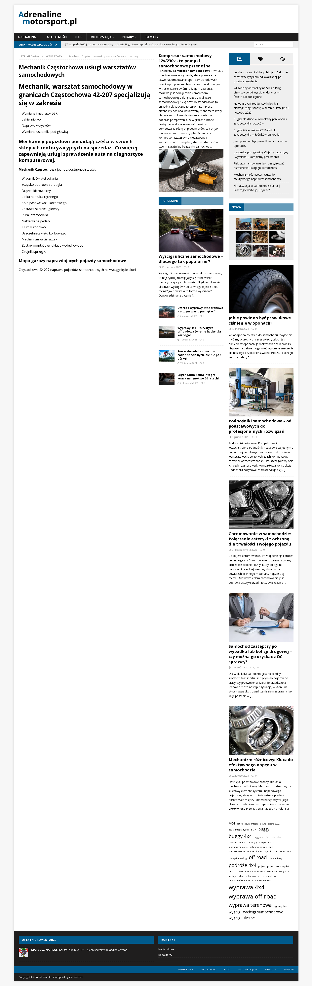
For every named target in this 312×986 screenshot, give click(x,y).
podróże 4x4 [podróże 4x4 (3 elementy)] (242, 865)
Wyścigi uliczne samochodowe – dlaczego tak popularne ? (191, 259)
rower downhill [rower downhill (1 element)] (245, 871)
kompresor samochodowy (192, 71)
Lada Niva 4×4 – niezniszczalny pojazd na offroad (97, 950)
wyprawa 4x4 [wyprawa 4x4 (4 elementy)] (246, 887)
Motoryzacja (101, 37)
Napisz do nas (167, 949)
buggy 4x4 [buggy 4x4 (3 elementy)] (240, 836)
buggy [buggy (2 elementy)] (263, 829)
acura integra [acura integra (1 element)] (251, 823)
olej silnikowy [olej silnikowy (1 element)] (275, 858)
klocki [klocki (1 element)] (271, 842)
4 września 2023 (241, 667)
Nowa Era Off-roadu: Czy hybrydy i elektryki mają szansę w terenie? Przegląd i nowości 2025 (261, 108)
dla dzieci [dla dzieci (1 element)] (277, 837)
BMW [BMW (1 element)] (253, 829)
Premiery (151, 37)
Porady (128, 37)
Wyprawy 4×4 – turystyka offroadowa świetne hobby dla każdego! (199, 331)
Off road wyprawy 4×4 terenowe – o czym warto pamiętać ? (200, 309)
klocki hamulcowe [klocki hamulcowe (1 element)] (238, 846)
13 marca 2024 (240, 329)
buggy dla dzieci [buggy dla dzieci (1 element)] (262, 837)
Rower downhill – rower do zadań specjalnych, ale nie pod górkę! (199, 354)
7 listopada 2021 (188, 363)
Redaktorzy (165, 955)
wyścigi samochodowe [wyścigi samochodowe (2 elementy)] (263, 912)
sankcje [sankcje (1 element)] (232, 876)
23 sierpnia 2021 (171, 267)
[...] (194, 295)
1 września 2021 (188, 339)
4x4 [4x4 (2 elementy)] (232, 823)
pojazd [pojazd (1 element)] (261, 866)
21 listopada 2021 (189, 382)
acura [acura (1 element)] (240, 823)
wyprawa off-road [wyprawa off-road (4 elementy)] (253, 896)
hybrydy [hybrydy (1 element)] (253, 842)
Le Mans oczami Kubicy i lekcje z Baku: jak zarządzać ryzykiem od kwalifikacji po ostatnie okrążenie (261, 76)
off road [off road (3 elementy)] (258, 857)
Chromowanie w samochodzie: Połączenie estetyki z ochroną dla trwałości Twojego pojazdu (260, 538)
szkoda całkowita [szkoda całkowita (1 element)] (247, 876)
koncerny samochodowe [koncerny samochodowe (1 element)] (241, 851)
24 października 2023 (244, 549)
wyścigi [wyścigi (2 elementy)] (235, 912)
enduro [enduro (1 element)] (243, 842)
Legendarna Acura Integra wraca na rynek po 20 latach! (198, 376)
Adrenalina (27, 37)
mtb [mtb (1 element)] (289, 851)
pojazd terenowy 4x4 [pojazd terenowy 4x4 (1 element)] (278, 866)
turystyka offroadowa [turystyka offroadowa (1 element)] (239, 880)
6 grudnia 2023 (240, 437)
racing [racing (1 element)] (232, 871)
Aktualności (57, 37)
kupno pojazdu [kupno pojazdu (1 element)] (264, 851)
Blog (78, 37)
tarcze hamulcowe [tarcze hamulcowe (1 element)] (267, 876)
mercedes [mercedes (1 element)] (279, 851)
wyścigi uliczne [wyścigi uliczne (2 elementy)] (242, 918)
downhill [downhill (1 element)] (233, 842)
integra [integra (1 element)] (262, 842)
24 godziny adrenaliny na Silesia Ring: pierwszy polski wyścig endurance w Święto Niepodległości (257, 92)
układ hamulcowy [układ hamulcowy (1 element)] (261, 880)
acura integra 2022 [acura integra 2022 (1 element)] (270, 823)
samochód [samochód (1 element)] (259, 871)
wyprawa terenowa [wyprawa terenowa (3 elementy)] (250, 905)
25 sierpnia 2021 (188, 315)
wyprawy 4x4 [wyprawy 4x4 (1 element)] (280, 906)
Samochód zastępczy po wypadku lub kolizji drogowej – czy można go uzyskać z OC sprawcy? (260, 654)
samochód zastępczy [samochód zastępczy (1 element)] (278, 871)
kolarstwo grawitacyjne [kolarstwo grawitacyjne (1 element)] (261, 846)
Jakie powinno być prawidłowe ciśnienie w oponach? (260, 320)
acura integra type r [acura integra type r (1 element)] (239, 829)
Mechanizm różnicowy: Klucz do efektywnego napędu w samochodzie (261, 765)
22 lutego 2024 (240, 775)
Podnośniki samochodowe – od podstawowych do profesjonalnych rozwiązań (260, 426)
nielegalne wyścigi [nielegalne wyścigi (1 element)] (238, 858)
